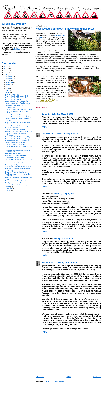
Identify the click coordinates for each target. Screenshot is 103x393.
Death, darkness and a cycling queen (16, 102)
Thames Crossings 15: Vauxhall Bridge (17, 96)
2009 (6, 75)
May (7, 90)
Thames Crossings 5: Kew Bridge (15, 129)
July (7, 86)
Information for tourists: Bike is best (16, 155)
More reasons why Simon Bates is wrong (17, 181)
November (9, 78)
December (9, 76)
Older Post (97, 377)
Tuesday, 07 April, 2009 (67, 262)
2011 (6, 70)
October (8, 80)
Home (68, 377)
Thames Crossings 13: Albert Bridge (16, 100)
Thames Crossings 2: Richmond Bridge (17, 139)
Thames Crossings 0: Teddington (15, 144)
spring (51, 101)
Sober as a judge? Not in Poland (15, 157)
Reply (44, 127)
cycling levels (44, 101)
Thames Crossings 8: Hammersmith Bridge (18, 117)
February (9, 188)
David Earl (46, 114)
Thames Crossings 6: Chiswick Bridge (17, 126)
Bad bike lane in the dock (13, 153)
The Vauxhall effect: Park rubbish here (17, 163)
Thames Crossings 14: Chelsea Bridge (17, 98)
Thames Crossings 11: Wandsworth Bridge (18, 109)
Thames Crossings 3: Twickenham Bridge (18, 137)
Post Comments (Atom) (55, 381)
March (8, 187)
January (8, 190)
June (7, 88)
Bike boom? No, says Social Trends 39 (17, 141)
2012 (6, 68)
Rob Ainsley (47, 134)
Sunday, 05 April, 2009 (63, 238)
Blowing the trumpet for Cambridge (16, 183)
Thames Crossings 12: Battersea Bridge (17, 104)
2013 (6, 66)
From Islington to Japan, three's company (18, 165)
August (8, 84)
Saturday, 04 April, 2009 (62, 114)
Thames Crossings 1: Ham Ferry (15, 143)
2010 (6, 72)
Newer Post (40, 377)
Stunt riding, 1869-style (12, 94)
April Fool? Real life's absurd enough (16, 185)
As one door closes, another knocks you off (18, 166)
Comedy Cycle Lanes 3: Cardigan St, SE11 (18, 131)
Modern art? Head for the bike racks (16, 172)
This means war (10, 107)
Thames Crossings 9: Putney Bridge (16, 115)
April (7, 92)
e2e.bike (16, 49)
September (9, 82)
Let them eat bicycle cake (13, 127)
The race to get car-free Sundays (15, 105)
